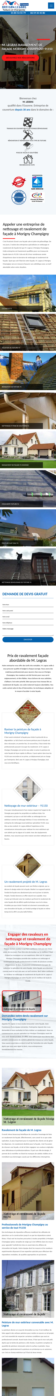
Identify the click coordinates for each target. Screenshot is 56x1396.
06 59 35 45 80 (37, 12)
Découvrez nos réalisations (20, 58)
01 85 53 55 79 (18, 12)
